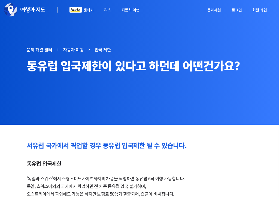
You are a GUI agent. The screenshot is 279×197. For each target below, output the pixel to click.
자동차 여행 (130, 10)
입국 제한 (103, 49)
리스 (107, 10)
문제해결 (214, 10)
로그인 (237, 10)
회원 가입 (259, 10)
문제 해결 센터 (39, 49)
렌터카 (88, 10)
